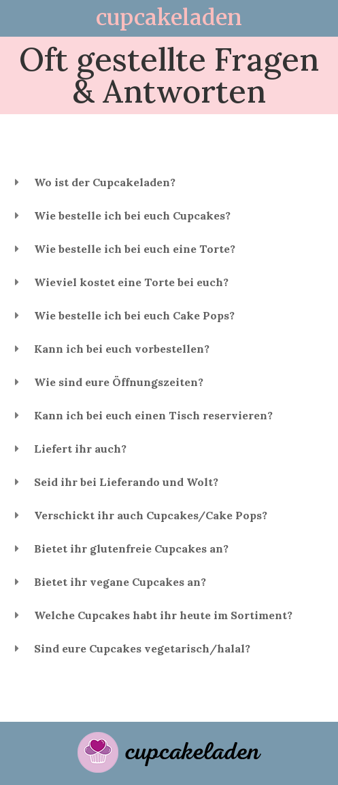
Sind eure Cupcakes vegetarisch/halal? (142, 648)
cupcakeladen (169, 17)
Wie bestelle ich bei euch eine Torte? (134, 249)
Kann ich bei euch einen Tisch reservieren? (153, 415)
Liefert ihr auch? (80, 448)
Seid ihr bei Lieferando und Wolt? (126, 482)
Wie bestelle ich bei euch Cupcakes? (132, 215)
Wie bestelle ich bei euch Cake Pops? (134, 315)
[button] (169, 182)
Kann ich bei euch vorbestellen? (121, 348)
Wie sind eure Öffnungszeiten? (118, 382)
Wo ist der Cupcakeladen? (104, 182)
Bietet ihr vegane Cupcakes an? (120, 582)
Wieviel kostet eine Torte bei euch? (131, 282)
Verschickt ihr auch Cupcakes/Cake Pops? (150, 515)
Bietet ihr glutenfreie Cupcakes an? (131, 548)
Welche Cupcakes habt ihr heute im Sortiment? (163, 615)
